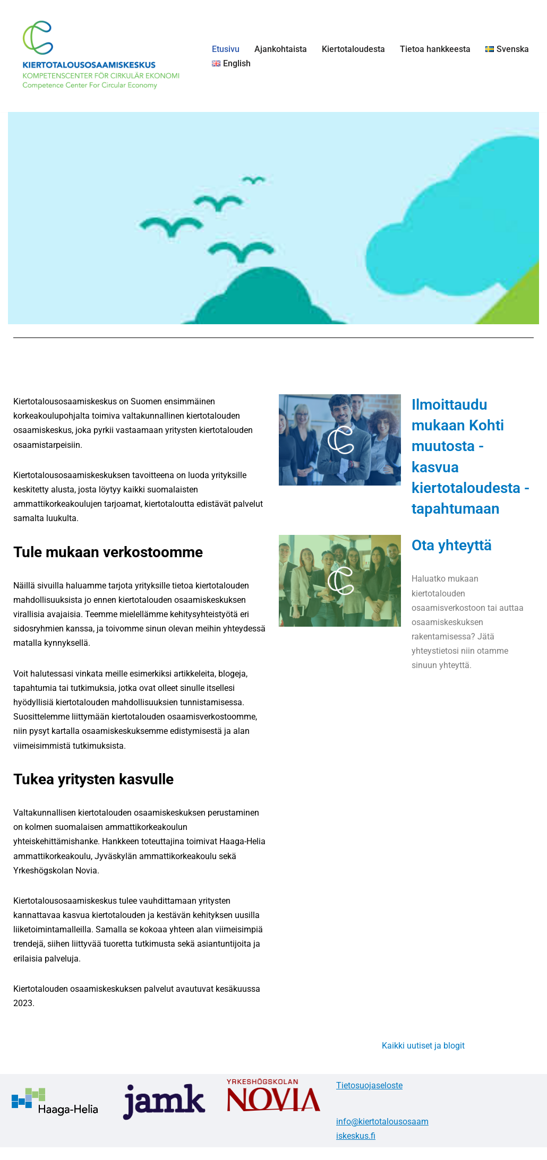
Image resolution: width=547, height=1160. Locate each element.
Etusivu (226, 49)
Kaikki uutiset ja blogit (423, 1046)
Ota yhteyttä (452, 545)
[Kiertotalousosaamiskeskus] (101, 56)
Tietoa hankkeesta (435, 49)
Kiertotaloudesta (353, 49)
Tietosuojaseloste (369, 1085)
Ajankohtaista (280, 49)
